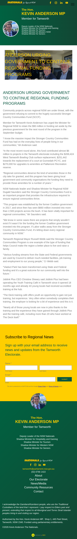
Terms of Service (53, 386)
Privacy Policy (42, 386)
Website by (38, 535)
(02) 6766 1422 (38, 472)
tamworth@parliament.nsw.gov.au (38, 469)
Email (7, 382)
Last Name (43, 371)
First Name (8, 371)
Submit (64, 379)
